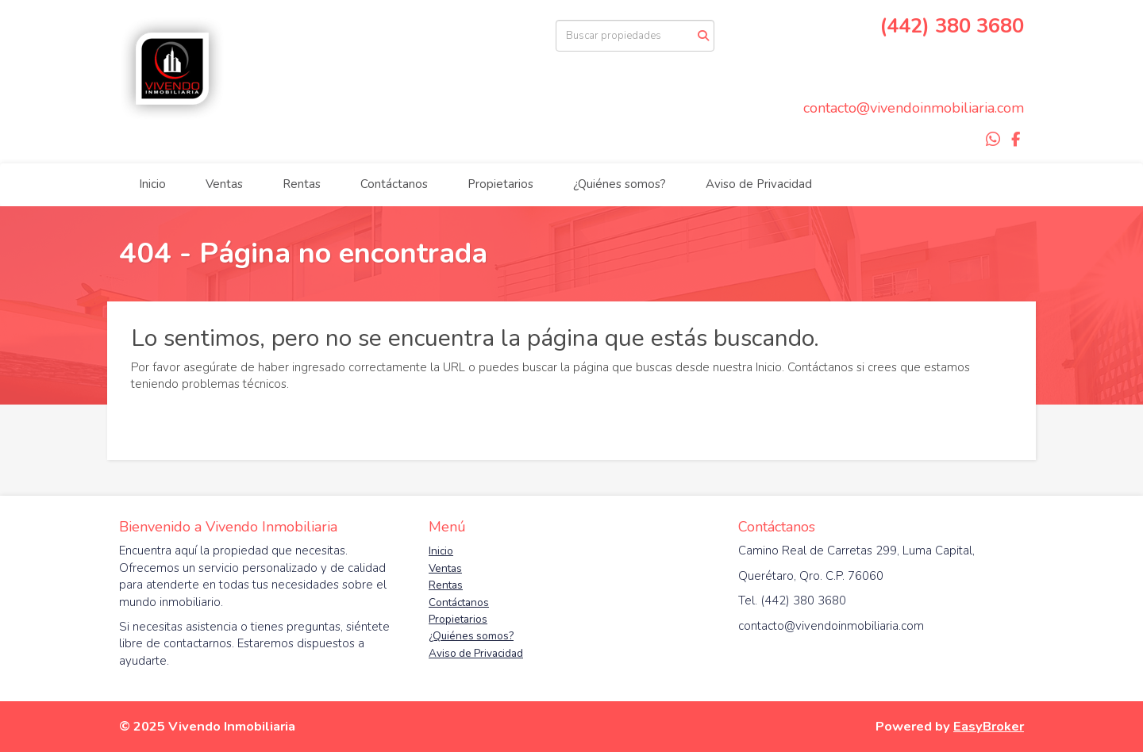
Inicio (152, 184)
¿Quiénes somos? (619, 184)
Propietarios (500, 184)
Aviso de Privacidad (759, 184)
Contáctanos (394, 184)
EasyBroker (988, 726)
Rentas (302, 184)
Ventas (224, 184)
